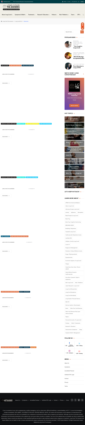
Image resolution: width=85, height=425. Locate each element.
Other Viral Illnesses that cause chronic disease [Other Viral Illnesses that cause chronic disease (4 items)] (72, 312)
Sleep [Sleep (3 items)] (80, 329)
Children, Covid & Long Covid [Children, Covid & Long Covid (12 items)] (72, 241)
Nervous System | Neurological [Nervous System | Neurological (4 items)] (72, 305)
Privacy (66, 382)
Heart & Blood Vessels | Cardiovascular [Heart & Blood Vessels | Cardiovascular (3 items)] (71, 273)
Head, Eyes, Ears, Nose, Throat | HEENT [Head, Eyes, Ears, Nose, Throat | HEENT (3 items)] (72, 268)
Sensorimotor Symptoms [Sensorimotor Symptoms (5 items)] (71, 329)
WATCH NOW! (74, 105)
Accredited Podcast (69, 371)
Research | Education (42, 14)
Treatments (31, 14)
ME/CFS (75, 54)
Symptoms (67, 367)
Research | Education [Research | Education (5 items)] (70, 326)
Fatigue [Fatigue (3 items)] (67, 264)
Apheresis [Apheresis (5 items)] (73, 212)
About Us (67, 363)
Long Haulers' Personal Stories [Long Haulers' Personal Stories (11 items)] (72, 298)
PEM (78, 54)
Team (72, 14)
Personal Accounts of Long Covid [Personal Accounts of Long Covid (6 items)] (73, 320)
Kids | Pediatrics (63, 14)
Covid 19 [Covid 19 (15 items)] (67, 244)
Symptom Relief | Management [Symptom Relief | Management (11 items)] (72, 332)
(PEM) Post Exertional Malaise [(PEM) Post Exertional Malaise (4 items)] (72, 202)
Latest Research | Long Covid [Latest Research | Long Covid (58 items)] (72, 285)
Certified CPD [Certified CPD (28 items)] (68, 238)
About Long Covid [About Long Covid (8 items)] (69, 206)
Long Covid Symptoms (78, 64)
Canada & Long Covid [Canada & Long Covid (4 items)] (70, 231)
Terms (66, 386)
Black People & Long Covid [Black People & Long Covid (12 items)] (71, 215)
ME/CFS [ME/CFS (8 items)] (67, 302)
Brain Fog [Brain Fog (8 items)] (67, 218)
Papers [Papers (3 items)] (67, 316)
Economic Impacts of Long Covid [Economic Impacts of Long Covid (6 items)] (73, 260)
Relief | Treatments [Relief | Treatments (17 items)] (75, 323)
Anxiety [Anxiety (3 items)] (67, 212)
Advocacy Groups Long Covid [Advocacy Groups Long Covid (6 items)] (72, 209)
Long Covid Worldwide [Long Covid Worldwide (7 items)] (70, 295)
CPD (78, 14)
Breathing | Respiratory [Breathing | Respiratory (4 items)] (70, 228)
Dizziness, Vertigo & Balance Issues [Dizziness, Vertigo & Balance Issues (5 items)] (73, 251)
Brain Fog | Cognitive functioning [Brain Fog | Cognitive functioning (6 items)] (73, 222)
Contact (66, 378)
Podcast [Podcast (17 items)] (67, 323)
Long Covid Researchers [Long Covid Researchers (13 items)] (71, 289)
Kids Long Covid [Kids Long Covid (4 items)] (69, 282)
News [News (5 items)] (66, 308)
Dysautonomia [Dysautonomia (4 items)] (68, 257)
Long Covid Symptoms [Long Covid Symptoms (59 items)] (70, 292)
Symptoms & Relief (20, 14)
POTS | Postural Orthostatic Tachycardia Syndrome (23, 1)
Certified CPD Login (69, 374)
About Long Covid (6, 14)
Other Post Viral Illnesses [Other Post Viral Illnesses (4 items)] (76, 308)
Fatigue (75, 53)
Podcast (54, 14)
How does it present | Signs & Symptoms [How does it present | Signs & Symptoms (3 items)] (72, 278)
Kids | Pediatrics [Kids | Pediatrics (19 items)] (79, 282)
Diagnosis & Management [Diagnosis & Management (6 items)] (71, 247)
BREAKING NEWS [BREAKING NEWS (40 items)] (69, 225)
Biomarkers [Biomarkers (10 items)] (80, 212)
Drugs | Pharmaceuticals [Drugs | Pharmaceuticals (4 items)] (71, 254)
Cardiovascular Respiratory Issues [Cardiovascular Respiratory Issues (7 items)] (73, 235)
